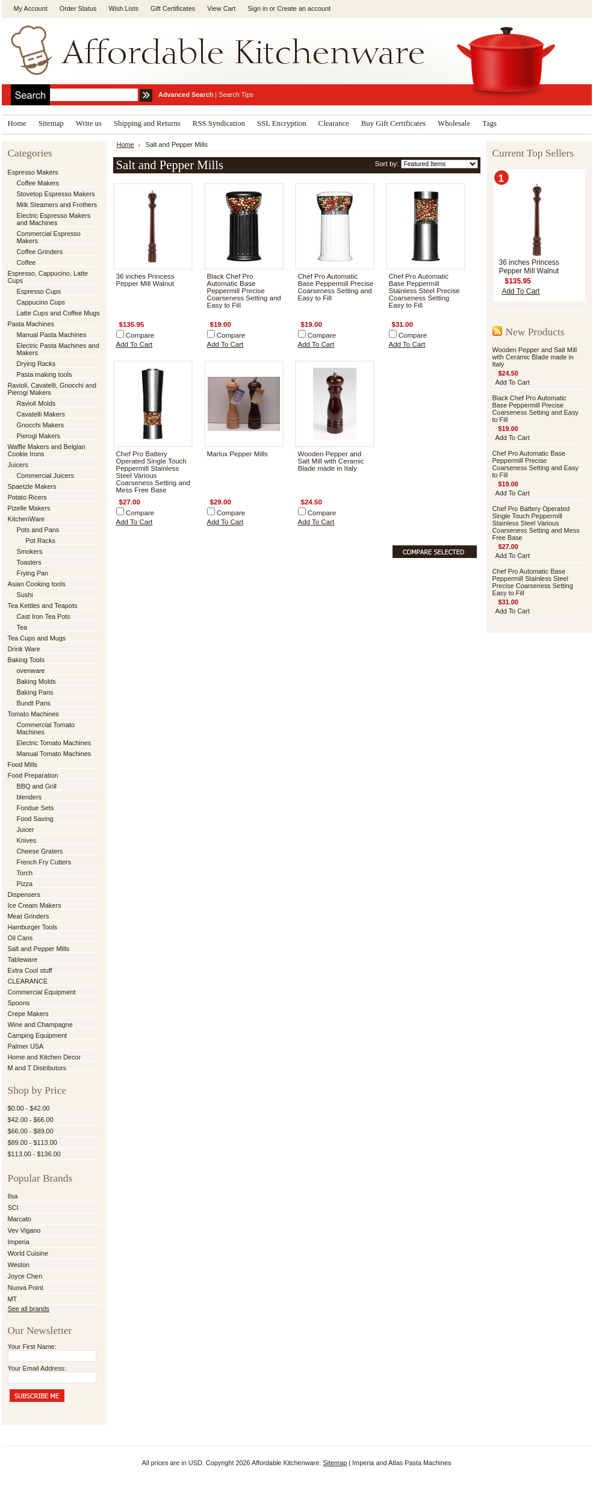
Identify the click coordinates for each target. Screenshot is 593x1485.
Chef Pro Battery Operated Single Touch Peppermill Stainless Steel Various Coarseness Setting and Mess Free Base (153, 472)
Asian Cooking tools (37, 583)
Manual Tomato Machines (54, 753)
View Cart (221, 8)
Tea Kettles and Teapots (43, 605)
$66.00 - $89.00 (31, 1131)
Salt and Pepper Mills (39, 948)
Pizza (25, 883)
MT (12, 1299)
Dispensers (24, 894)
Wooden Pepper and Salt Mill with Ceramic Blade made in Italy (331, 461)
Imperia (18, 1241)
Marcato (19, 1219)
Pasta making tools (44, 374)
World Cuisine (28, 1253)
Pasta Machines (31, 323)
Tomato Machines (33, 714)
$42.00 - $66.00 (31, 1119)
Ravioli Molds (36, 403)
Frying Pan (33, 573)
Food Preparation (33, 775)
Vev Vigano (24, 1230)
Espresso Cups (39, 291)
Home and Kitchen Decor (44, 1057)
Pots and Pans (38, 529)
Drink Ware (24, 649)
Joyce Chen (25, 1276)
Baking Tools (26, 659)
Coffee (26, 262)
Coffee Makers (38, 183)
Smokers (30, 551)
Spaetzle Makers (32, 486)
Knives (27, 840)
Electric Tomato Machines (54, 742)
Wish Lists (123, 8)
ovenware (31, 670)
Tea (22, 627)
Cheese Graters (40, 851)
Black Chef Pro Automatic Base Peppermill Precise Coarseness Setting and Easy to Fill (244, 291)
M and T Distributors (37, 1067)
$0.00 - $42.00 (29, 1108)
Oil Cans (20, 937)
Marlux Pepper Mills (237, 453)
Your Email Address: (37, 1368)
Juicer (25, 829)
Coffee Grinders (40, 251)
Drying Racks (36, 363)
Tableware (23, 959)
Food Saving (35, 818)
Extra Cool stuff (30, 970)
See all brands (29, 1308)
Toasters (29, 562)
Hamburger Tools (33, 927)
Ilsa (13, 1196)
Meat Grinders (28, 916)
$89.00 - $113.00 (32, 1142)
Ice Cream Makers (34, 905)
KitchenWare (26, 518)
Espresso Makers (33, 172)
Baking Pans (35, 692)
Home (125, 144)
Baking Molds (36, 681)
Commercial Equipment (42, 992)
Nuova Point (25, 1287)
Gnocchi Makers (40, 425)
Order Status (78, 8)
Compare (140, 335)
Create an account (304, 8)
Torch (25, 872)
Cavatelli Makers (41, 414)
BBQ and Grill (37, 786)
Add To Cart (134, 344)
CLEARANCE (28, 981)
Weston (19, 1264)
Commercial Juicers (45, 475)
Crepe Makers (28, 1013)
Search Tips (236, 94)
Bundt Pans (34, 703)
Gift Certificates (173, 8)
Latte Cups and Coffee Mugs (58, 313)
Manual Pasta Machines (52, 334)
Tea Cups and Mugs (37, 638)
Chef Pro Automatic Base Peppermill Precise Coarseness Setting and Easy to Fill (336, 287)
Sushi (25, 594)
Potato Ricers (27, 497)
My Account (31, 8)
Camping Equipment (37, 1035)
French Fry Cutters (44, 862)
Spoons (19, 1002)
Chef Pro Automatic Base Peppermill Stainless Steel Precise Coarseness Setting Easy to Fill (424, 291)
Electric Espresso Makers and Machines (54, 219)
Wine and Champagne (40, 1024)
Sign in (257, 8)
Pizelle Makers (29, 508)
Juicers (18, 464)
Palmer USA (26, 1046)
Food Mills (23, 764)
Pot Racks (41, 540)
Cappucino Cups (41, 302)
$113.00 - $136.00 (34, 1154)
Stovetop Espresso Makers (56, 193)
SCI (13, 1207)
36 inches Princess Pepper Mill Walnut (145, 280)
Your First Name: (32, 1346)
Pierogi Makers (39, 435)
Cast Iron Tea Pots (43, 616)
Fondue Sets (35, 807)
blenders (29, 797)
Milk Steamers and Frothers (57, 204)
